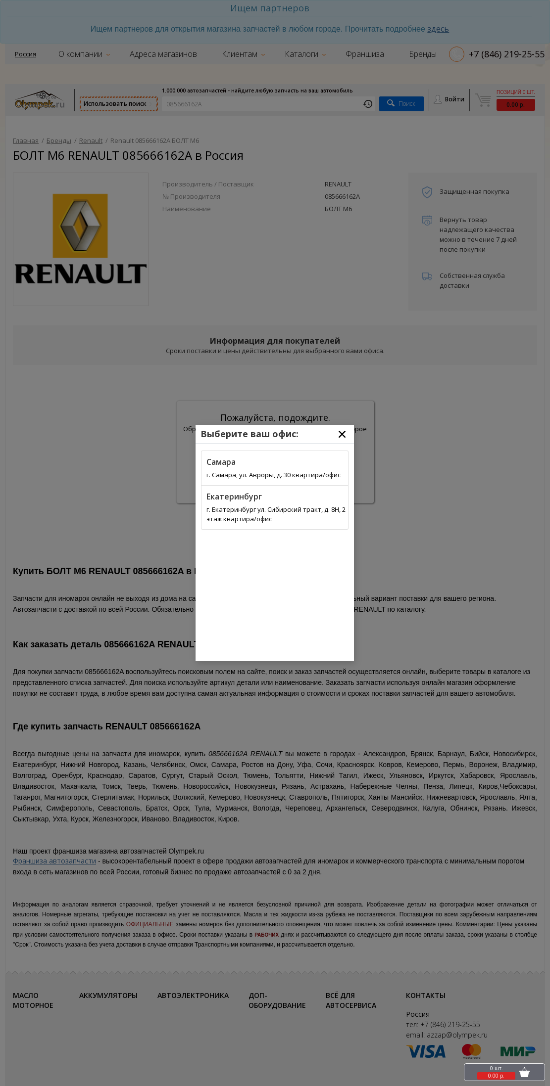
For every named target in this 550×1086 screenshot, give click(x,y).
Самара (221, 461)
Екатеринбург (234, 496)
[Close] (342, 434)
